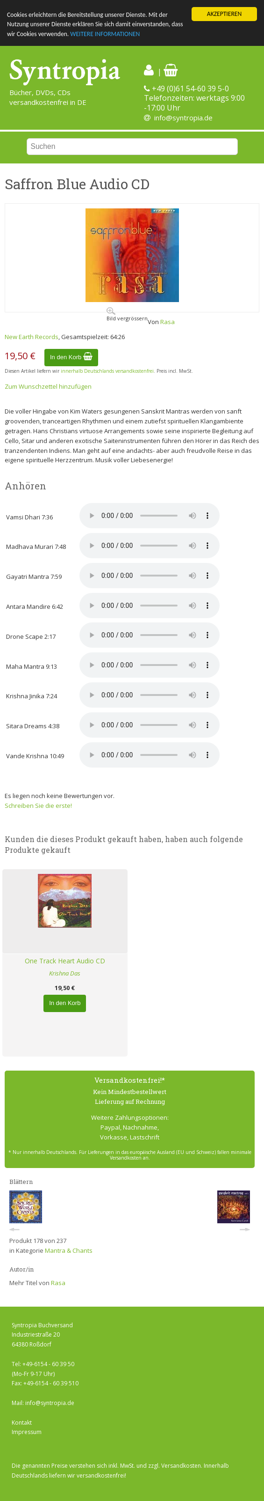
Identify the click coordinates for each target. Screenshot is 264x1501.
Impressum (27, 1432)
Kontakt (22, 1423)
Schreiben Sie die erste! (38, 805)
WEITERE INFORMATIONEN (105, 34)
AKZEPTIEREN (224, 14)
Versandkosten (181, 1466)
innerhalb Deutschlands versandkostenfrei (107, 371)
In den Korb (71, 357)
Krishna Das (64, 973)
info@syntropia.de (183, 117)
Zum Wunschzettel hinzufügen (48, 386)
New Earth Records (31, 337)
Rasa (167, 322)
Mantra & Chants (69, 1250)
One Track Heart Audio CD (65, 960)
